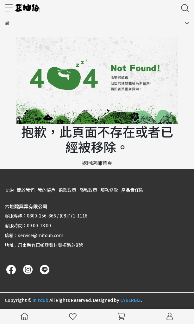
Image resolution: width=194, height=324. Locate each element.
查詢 (9, 190)
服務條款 (109, 190)
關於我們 (25, 190)
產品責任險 (132, 190)
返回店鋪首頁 (97, 163)
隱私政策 (88, 190)
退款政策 (67, 190)
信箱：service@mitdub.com (34, 235)
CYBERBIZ (130, 300)
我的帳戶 (46, 190)
